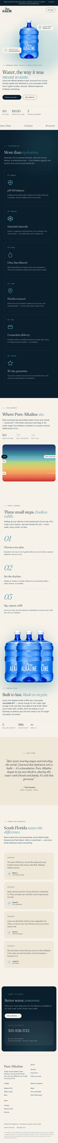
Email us (6, 1112)
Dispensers (34, 1073)
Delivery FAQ (8, 1109)
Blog (5, 1095)
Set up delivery (13, 1016)
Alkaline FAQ (8, 1088)
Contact (6, 1105)
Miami (32, 1088)
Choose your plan (12, 97)
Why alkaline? (30, 97)
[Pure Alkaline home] (7, 10)
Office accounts (36, 1076)
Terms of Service (9, 1127)
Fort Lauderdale (36, 1092)
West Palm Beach (36, 1095)
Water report (8, 1092)
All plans (33, 1069)
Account (51, 10)
